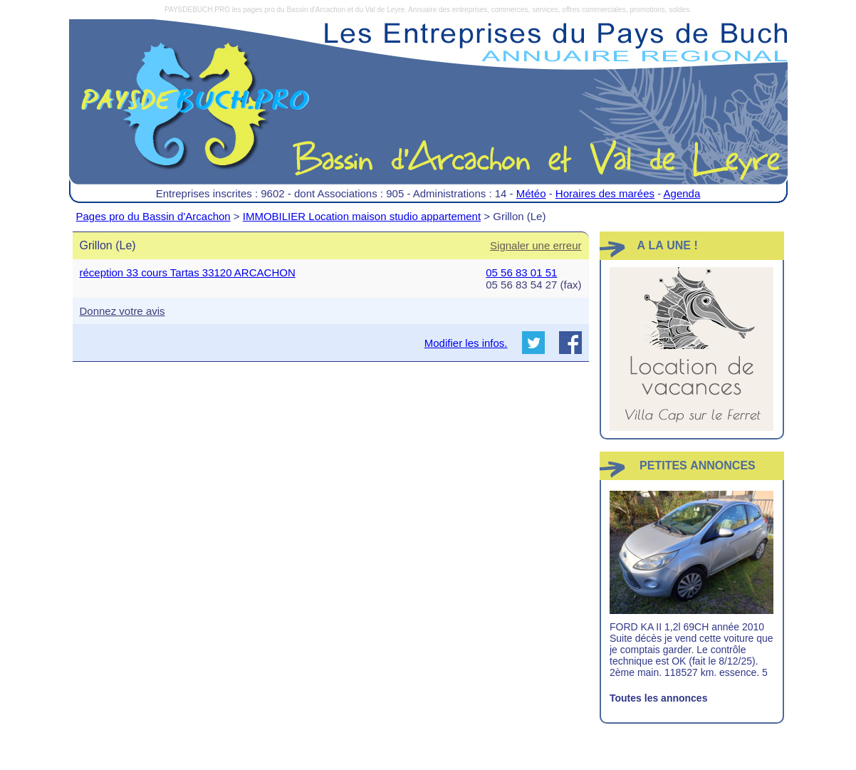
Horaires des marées (604, 193)
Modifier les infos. (466, 343)
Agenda (682, 193)
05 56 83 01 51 (521, 272)
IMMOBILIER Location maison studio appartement (362, 216)
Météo (531, 193)
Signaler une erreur (535, 245)
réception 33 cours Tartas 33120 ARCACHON (188, 272)
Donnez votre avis (122, 311)
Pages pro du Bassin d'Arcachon (153, 216)
